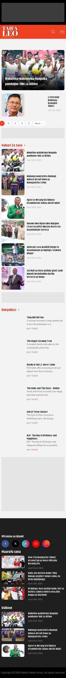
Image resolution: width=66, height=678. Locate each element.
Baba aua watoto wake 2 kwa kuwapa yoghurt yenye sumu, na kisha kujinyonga (44, 576)
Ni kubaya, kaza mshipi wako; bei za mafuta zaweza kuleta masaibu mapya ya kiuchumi (46, 591)
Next (39, 123)
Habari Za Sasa (13, 145)
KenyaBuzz (10, 310)
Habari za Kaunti (16, 74)
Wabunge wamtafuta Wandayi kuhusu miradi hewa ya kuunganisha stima (42, 633)
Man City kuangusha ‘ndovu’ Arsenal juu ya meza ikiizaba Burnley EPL (42, 560)
